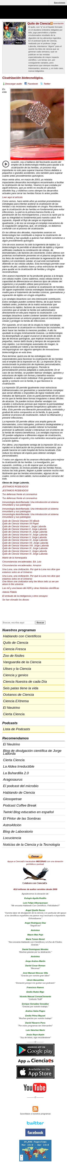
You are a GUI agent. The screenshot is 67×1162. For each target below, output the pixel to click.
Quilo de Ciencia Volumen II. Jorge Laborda (24, 529)
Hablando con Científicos (22, 636)
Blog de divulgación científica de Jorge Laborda (32, 752)
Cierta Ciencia (14, 714)
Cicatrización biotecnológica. (22, 78)
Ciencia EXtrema (16, 701)
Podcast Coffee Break (19, 805)
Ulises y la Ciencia (17, 669)
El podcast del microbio (20, 786)
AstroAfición (12, 825)
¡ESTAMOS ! (15, 486)
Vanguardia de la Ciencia (22, 662)
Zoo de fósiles (13, 655)
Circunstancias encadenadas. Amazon (21, 565)
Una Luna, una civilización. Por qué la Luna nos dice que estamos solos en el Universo (31, 570)
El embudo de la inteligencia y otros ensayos (25, 596)
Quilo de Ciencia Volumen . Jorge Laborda (24, 531)
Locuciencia (12, 838)
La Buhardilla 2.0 (16, 773)
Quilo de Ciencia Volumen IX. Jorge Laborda (25, 548)
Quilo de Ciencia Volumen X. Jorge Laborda (24, 551)
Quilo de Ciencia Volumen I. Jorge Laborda (24, 526)
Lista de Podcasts (16, 729)
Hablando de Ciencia (19, 792)
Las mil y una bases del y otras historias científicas (30, 588)
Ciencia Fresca (14, 649)
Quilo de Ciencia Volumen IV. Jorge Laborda (24, 534)
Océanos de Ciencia (18, 694)
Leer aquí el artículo (12, 197)
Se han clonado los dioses (15, 599)
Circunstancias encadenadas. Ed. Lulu (21, 561)
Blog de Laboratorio (18, 831)
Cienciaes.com (23, 14)
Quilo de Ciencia (39, 23)
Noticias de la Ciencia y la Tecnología (31, 844)
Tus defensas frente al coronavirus (19, 494)
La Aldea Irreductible (18, 766)
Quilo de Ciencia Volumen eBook (20, 521)
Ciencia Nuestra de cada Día (25, 681)
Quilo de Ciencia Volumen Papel (20, 523)
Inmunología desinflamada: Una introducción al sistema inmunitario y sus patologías (30, 503)
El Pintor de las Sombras (22, 818)
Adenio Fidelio (9, 592)
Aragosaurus (13, 779)
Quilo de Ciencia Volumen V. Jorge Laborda (24, 537)
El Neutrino (11, 707)
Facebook (33, 83)
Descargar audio (13, 83)
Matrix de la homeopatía (14, 557)
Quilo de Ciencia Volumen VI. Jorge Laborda (25, 540)
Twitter (47, 83)
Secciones (59, 2)
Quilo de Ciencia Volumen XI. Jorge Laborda (25, 553)
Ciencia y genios (15, 675)
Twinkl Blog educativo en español (28, 812)
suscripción (58, 23)
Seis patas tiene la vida (20, 688)
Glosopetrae (12, 799)
